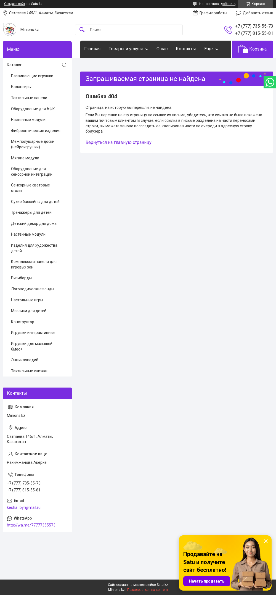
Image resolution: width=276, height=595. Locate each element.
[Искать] (82, 30)
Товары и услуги (126, 48)
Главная (92, 48)
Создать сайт (14, 4)
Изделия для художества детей (34, 248)
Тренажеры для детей (31, 212)
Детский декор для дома (34, 223)
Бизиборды (21, 278)
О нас (162, 48)
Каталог (14, 65)
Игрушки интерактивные (33, 332)
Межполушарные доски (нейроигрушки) (32, 144)
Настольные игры (27, 300)
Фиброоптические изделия (35, 130)
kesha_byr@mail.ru (24, 507)
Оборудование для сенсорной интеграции (31, 172)
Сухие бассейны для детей (35, 201)
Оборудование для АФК (33, 109)
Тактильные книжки (29, 371)
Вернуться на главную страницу (119, 142)
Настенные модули (28, 119)
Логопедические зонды (32, 289)
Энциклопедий (24, 360)
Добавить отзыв (258, 13)
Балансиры (21, 87)
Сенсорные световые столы (30, 188)
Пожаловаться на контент (147, 590)
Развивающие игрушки (32, 76)
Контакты (186, 48)
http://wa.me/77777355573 (31, 525)
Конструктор (22, 322)
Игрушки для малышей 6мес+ (31, 346)
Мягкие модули (25, 158)
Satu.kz (162, 585)
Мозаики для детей (28, 311)
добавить (228, 4)
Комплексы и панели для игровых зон (34, 264)
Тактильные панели (29, 98)
